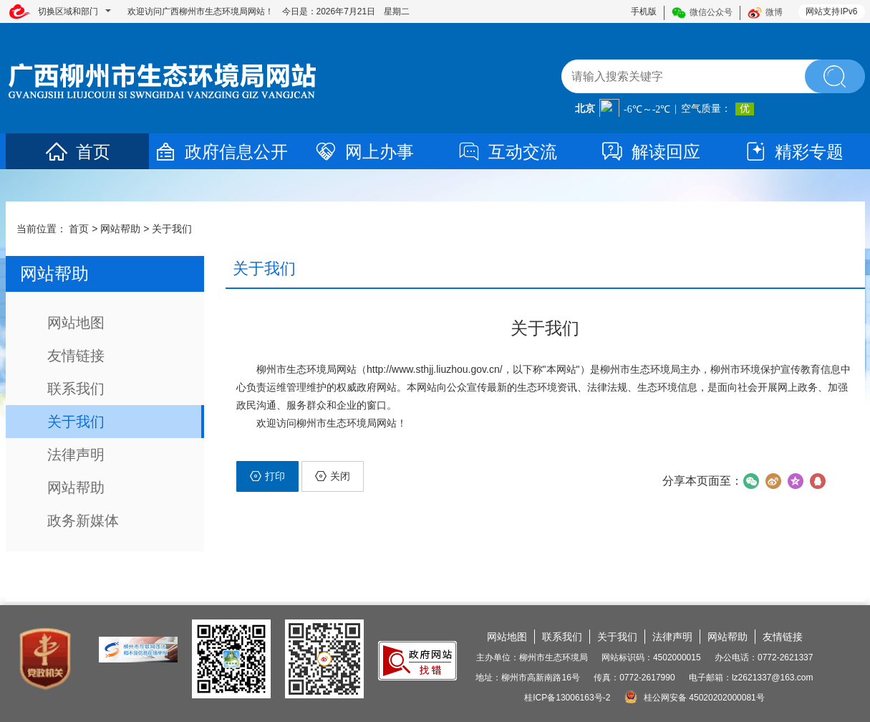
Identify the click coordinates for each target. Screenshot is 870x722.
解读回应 (650, 151)
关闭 (332, 476)
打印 (267, 476)
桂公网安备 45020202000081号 (694, 698)
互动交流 (507, 151)
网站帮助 (120, 228)
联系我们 (76, 388)
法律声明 (76, 454)
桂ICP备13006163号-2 (567, 698)
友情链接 (76, 356)
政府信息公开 (220, 151)
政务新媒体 (83, 520)
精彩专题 (793, 151)
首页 (77, 151)
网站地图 (76, 323)
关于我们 (172, 228)
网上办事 (364, 151)
